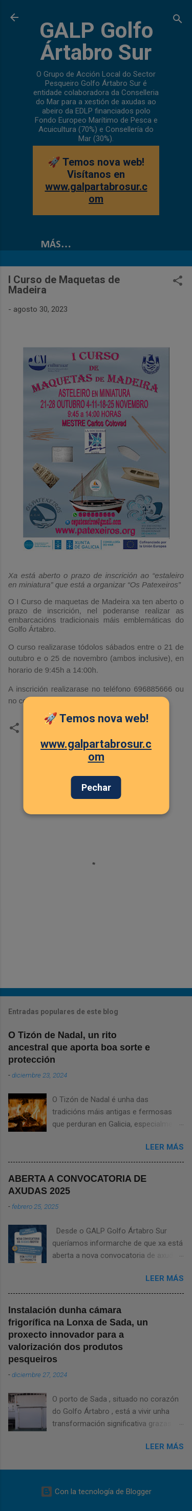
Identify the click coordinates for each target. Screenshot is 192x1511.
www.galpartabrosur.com (96, 750)
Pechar (96, 787)
